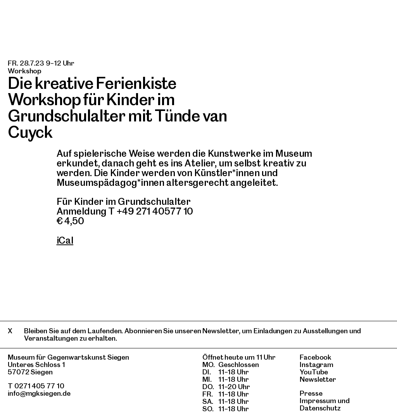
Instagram (316, 364)
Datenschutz (320, 408)
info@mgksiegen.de (39, 393)
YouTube (314, 372)
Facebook (315, 357)
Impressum (318, 400)
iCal (65, 240)
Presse (311, 393)
